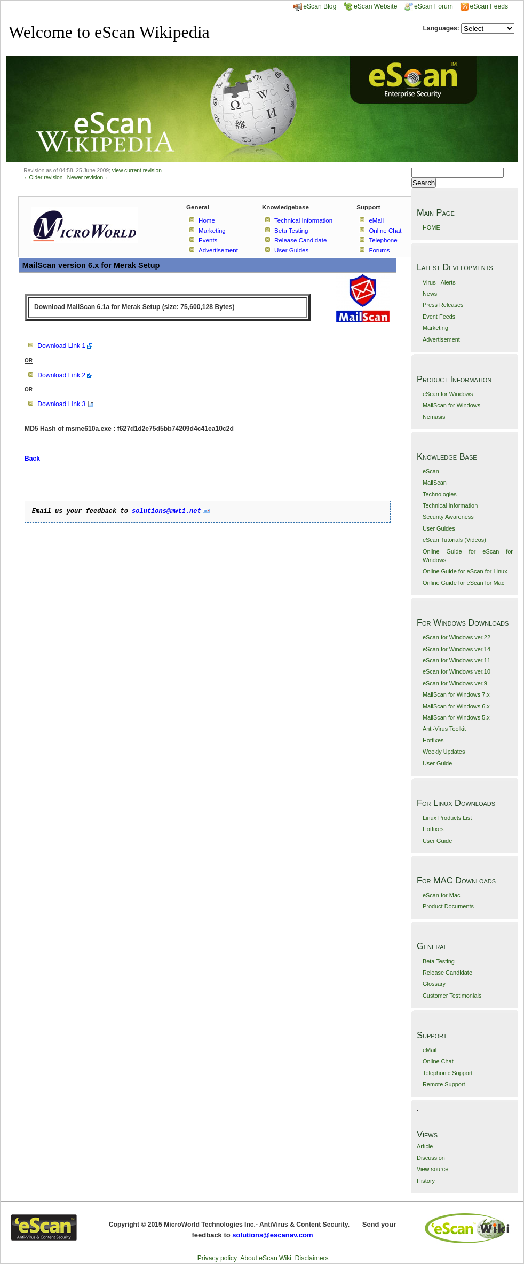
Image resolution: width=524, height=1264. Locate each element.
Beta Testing (439, 961)
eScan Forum (428, 6)
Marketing (435, 328)
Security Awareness (448, 517)
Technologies (440, 494)
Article (425, 1146)
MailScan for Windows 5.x (456, 717)
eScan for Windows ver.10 (456, 671)
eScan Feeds (488, 6)
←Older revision (42, 177)
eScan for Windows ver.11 (456, 660)
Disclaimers (312, 1258)
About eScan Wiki (265, 1258)
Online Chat (438, 1061)
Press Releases (443, 305)
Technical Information (450, 505)
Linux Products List (447, 818)
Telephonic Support (448, 1073)
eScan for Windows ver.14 (456, 649)
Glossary (434, 984)
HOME (431, 227)
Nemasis (434, 417)
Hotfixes (433, 740)
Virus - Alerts (439, 282)
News (430, 293)
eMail (429, 1050)
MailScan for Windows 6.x (456, 706)
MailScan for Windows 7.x (456, 694)
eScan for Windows (448, 394)
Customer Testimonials (452, 995)
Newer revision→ (88, 177)
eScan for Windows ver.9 (455, 683)
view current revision (137, 170)
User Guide (437, 763)
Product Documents (448, 906)
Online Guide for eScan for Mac (463, 583)
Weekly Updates (444, 751)
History (426, 1181)
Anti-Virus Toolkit (444, 728)
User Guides (439, 528)
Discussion (431, 1158)
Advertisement (441, 339)
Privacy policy (217, 1258)
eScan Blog (314, 6)
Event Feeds (439, 316)
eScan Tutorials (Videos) (454, 539)
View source (432, 1169)
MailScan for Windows (451, 405)
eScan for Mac (442, 895)
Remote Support (444, 1084)
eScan (431, 471)
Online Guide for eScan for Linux (465, 571)
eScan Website (371, 6)
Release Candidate (447, 972)
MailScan (435, 482)
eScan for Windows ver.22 (456, 637)
